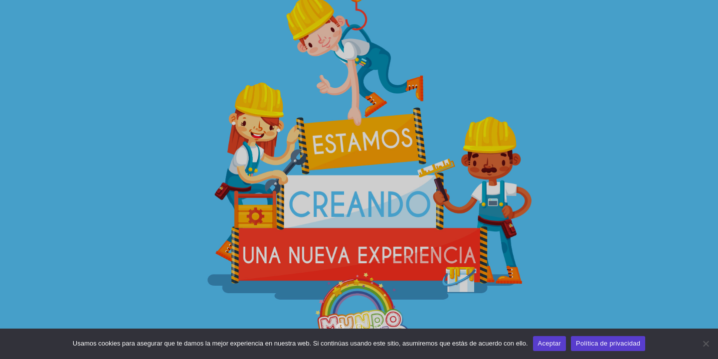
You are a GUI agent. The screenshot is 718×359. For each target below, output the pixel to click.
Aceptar (549, 343)
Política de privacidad (608, 343)
